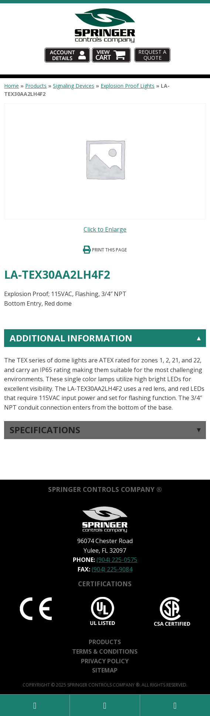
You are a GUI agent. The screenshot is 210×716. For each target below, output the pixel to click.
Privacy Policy (105, 661)
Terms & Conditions (105, 651)
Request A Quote (152, 54)
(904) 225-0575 (116, 560)
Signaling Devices (73, 85)
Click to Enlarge (105, 229)
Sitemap (105, 670)
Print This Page (109, 250)
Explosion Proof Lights (128, 85)
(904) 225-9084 (112, 569)
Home (11, 85)
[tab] (105, 371)
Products (36, 85)
